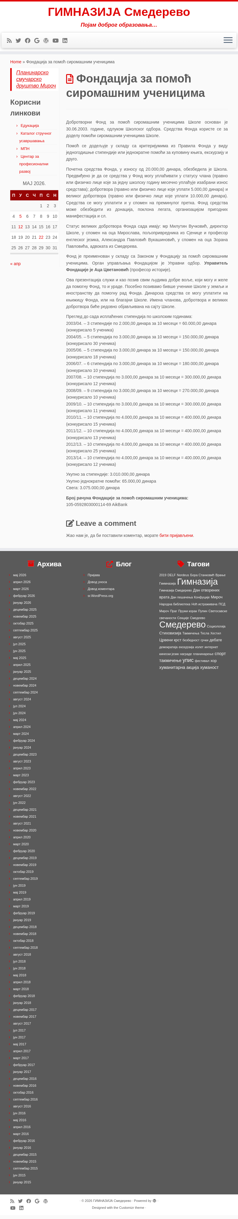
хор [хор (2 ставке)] (214, 664)
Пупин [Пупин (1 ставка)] (202, 615)
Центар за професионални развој (33, 168)
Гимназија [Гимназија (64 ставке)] (197, 585)
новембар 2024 (24, 689)
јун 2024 (19, 717)
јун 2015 (19, 1179)
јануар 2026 (22, 606)
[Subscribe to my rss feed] (11, 41)
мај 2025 (19, 661)
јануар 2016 (22, 1151)
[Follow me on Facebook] (29, 41)
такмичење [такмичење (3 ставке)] (170, 664)
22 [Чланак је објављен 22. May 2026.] (41, 241)
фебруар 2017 (24, 1069)
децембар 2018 (25, 931)
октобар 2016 (23, 1096)
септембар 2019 (25, 882)
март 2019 (21, 910)
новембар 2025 (24, 620)
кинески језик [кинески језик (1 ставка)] (169, 658)
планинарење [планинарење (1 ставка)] (203, 658)
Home (15, 65)
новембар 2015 (24, 1165)
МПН (25, 152)
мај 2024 (19, 724)
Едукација (30, 129)
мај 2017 (19, 1048)
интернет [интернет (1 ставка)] (211, 651)
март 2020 (21, 848)
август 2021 (22, 827)
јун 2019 (19, 889)
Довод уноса (97, 586)
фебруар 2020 (24, 855)
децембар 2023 (25, 758)
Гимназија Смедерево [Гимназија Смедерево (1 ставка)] (175, 594)
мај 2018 (19, 979)
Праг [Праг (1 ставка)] (173, 615)
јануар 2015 (22, 1186)
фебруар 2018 (24, 1000)
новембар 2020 (24, 834)
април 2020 (22, 841)
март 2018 (21, 993)
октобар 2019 (23, 875)
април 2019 (22, 903)
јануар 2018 (22, 1006)
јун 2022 (19, 806)
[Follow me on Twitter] (20, 41)
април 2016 (22, 1131)
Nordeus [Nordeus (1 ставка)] (183, 579)
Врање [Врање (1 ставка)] (220, 579)
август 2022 (22, 799)
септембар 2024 (25, 696)
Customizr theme (131, 1211)
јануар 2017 (22, 1075)
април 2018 (22, 986)
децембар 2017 (25, 1013)
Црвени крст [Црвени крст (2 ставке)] (170, 644)
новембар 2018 (24, 937)
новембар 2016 (24, 1089)
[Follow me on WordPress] (48, 41)
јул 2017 (19, 1034)
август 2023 (22, 765)
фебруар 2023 (24, 786)
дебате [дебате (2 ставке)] (215, 644)
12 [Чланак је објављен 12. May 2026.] (20, 230)
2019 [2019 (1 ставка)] (162, 579)
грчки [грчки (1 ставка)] (205, 644)
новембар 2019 (24, 868)
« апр (15, 267)
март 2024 (21, 737)
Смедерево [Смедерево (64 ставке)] (182, 628)
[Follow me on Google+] (38, 41)
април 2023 (22, 772)
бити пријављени (176, 539)
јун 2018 (19, 972)
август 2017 (22, 1027)
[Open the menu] (228, 41)
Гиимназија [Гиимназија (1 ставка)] (167, 587)
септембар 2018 (25, 951)
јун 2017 (19, 1041)
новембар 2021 (24, 820)
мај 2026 (19, 579)
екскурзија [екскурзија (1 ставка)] (186, 651)
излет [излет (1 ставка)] (199, 651)
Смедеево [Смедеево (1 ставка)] (197, 622)
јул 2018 (19, 965)
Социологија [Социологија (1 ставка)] (216, 630)
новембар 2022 (24, 793)
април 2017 (22, 1055)
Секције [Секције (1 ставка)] (183, 622)
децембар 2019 (25, 862)
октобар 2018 (23, 944)
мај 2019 (19, 896)
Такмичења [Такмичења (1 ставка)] (190, 637)
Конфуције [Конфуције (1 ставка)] (202, 601)
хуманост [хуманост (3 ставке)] (209, 671)
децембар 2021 (25, 813)
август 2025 (22, 641)
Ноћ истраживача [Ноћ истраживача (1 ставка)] (204, 608)
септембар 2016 (25, 1103)
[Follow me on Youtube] (58, 41)
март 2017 (21, 1062)
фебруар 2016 (24, 1144)
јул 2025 (19, 648)
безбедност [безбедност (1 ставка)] (190, 644)
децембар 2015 (25, 1158)
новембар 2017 (24, 1020)
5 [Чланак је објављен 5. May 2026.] (20, 220)
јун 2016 (19, 1117)
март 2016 (21, 1138)
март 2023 (21, 779)
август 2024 (22, 703)
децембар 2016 (25, 1082)
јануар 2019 (22, 924)
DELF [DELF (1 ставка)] (172, 579)
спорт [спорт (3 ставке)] (220, 657)
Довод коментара (101, 593)
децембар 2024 (25, 682)
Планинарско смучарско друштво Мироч (36, 83)
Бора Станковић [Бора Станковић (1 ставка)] (202, 579)
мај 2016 (19, 1124)
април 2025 (22, 668)
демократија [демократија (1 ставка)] (168, 651)
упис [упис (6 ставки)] (188, 664)
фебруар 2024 (24, 744)
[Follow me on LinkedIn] (67, 41)
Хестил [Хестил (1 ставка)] (215, 637)
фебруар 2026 (24, 599)
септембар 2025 (25, 634)
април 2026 (22, 586)
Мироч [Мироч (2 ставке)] (217, 601)
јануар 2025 (22, 675)
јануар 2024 (22, 751)
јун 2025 (19, 655)
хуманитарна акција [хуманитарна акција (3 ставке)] (179, 671)
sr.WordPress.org (100, 599)
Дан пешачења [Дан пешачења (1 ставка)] (182, 601)
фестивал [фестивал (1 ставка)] (202, 664)
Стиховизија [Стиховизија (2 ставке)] (170, 637)
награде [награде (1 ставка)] (186, 658)
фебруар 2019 (24, 917)
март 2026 (21, 593)
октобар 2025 (23, 627)
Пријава (94, 579)
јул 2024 (19, 710)
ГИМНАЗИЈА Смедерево (119, 12)
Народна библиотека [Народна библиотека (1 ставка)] (174, 608)
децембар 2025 (25, 613)
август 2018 (22, 958)
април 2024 (22, 730)
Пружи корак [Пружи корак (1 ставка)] (187, 615)
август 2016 (22, 1110)
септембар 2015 (25, 1172)
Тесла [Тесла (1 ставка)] (204, 637)
